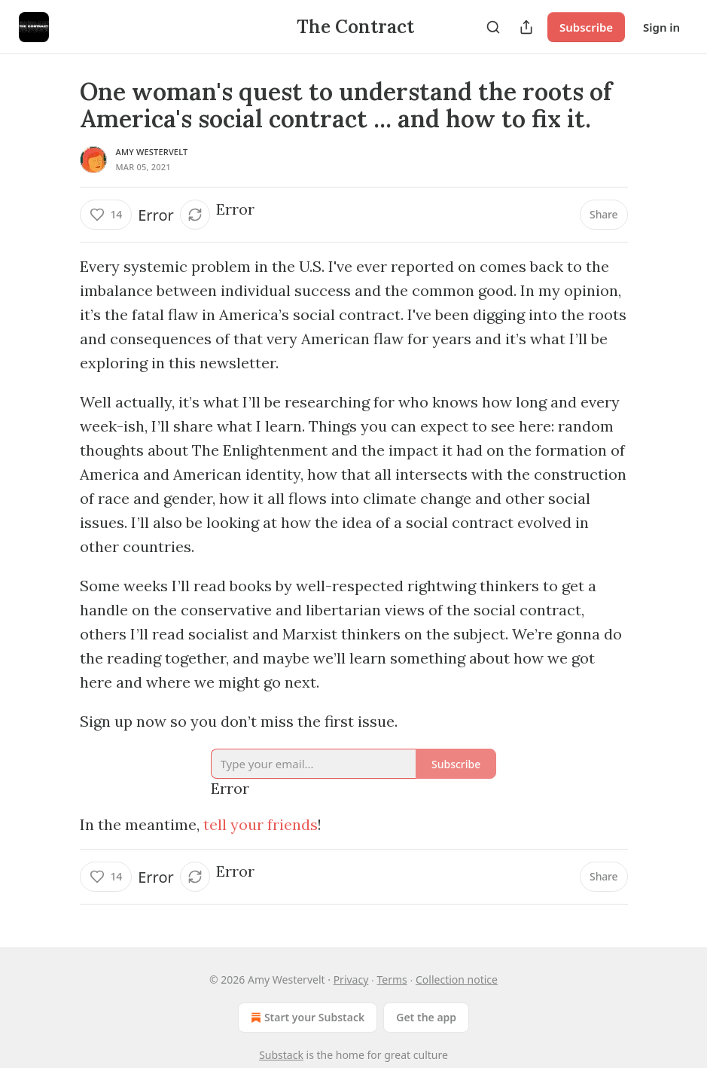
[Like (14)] (106, 215)
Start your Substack (306, 1017)
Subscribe (586, 27)
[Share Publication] (526, 27)
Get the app (426, 1017)
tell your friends (260, 824)
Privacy (351, 979)
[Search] (493, 27)
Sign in (661, 27)
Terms (392, 979)
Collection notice (457, 979)
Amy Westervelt (152, 151)
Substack (281, 1055)
